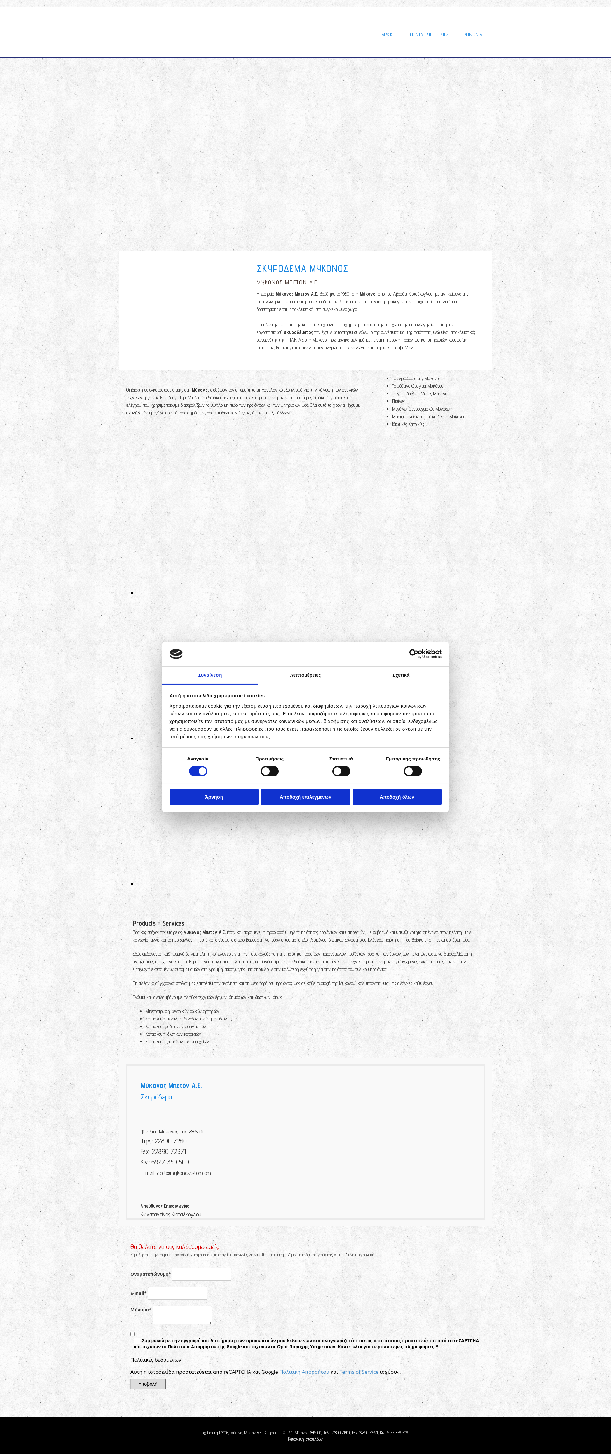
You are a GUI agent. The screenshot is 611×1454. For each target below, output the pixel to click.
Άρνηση (214, 797)
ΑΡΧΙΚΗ (388, 35)
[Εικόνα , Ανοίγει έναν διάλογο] (264, 592)
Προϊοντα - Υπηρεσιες (427, 35)
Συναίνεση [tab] (210, 675)
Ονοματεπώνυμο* (150, 1274)
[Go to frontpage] (172, 50)
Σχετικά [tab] (400, 675)
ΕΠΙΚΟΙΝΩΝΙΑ (470, 35)
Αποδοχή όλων (397, 797)
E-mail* (138, 1293)
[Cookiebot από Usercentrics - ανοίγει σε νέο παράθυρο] (414, 654)
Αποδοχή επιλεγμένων (306, 797)
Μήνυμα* (140, 1310)
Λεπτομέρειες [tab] (305, 675)
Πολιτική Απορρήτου (304, 1371)
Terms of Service (359, 1371)
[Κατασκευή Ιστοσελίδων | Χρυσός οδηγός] (129, 1450)
